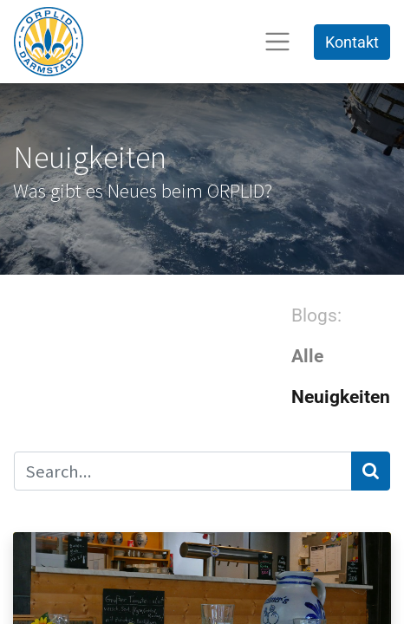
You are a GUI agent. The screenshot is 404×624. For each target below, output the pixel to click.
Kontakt (352, 42)
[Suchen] (370, 471)
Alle (307, 356)
